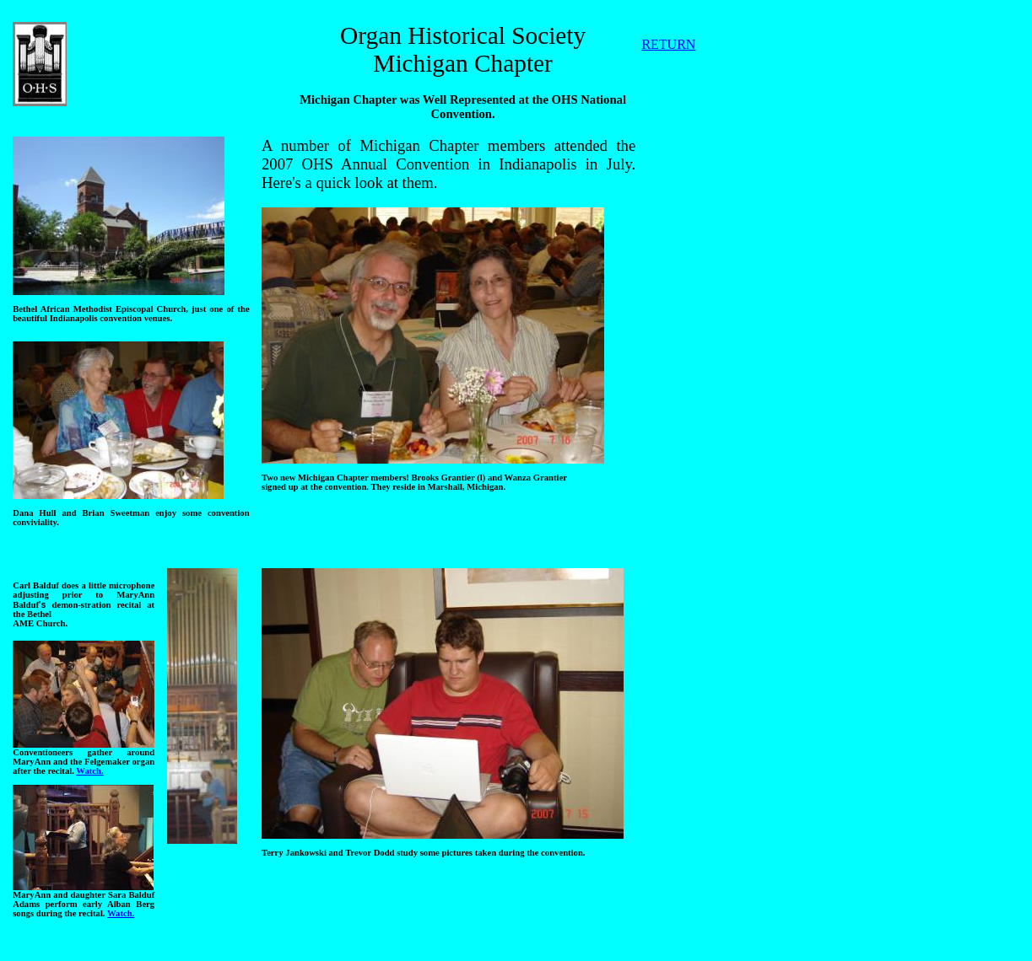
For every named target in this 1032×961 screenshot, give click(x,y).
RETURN (668, 44)
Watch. (89, 771)
